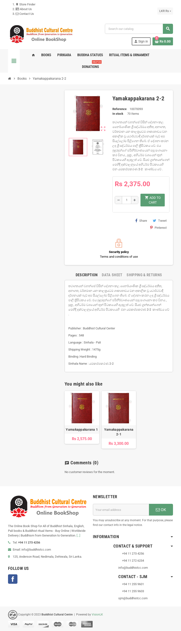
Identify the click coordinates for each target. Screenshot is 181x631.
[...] (78, 535)
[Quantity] (126, 200)
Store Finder (25, 4)
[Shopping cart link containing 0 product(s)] (162, 41)
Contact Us (25, 14)
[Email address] (121, 510)
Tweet (160, 220)
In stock (117, 113)
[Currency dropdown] (165, 11)
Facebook (12, 579)
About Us (24, 9)
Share (141, 220)
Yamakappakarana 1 (82, 429)
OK (161, 509)
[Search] (139, 29)
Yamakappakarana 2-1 (118, 432)
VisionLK (97, 614)
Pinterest (158, 227)
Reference (119, 109)
